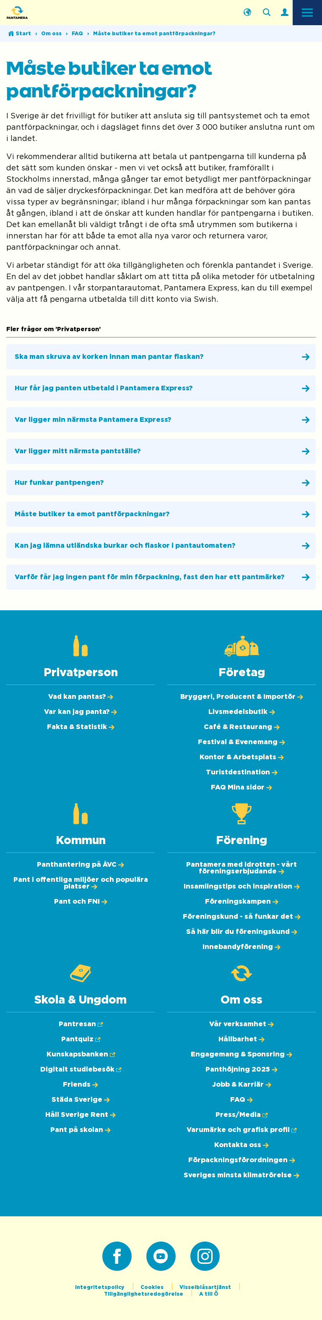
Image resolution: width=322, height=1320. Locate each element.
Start (23, 33)
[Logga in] (284, 12)
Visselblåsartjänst (205, 1287)
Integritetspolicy (100, 1287)
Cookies (152, 1287)
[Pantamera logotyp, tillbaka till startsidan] (49, 12)
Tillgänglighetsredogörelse (144, 1293)
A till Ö (208, 1293)
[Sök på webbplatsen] (266, 12)
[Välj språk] (247, 12)
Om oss (51, 33)
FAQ (77, 33)
